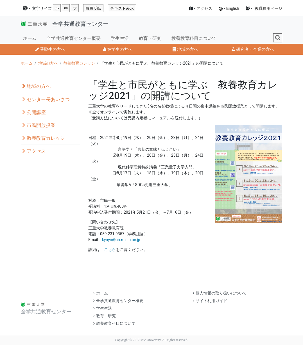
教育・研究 (150, 38)
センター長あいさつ (46, 99)
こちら (110, 249)
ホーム (30, 38)
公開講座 (34, 112)
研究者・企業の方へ (252, 49)
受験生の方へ (50, 49)
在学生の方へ (117, 49)
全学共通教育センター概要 (74, 38)
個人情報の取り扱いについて (220, 293)
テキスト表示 (122, 8)
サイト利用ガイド (210, 301)
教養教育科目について (193, 38)
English (232, 8)
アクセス (204, 8)
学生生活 (120, 38)
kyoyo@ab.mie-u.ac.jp (121, 239)
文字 (42, 9)
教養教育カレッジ (79, 63)
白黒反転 (93, 8)
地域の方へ (185, 49)
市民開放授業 (38, 125)
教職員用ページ (268, 8)
